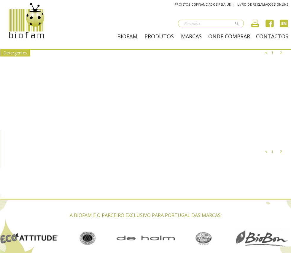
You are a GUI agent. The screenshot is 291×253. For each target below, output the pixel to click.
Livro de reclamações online (263, 4)
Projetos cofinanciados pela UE (203, 4)
